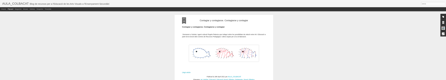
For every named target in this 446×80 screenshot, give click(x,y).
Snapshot (40, 9)
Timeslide (48, 9)
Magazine (18, 9)
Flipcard (10, 9)
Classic (3, 9)
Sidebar (32, 9)
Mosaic (25, 9)
